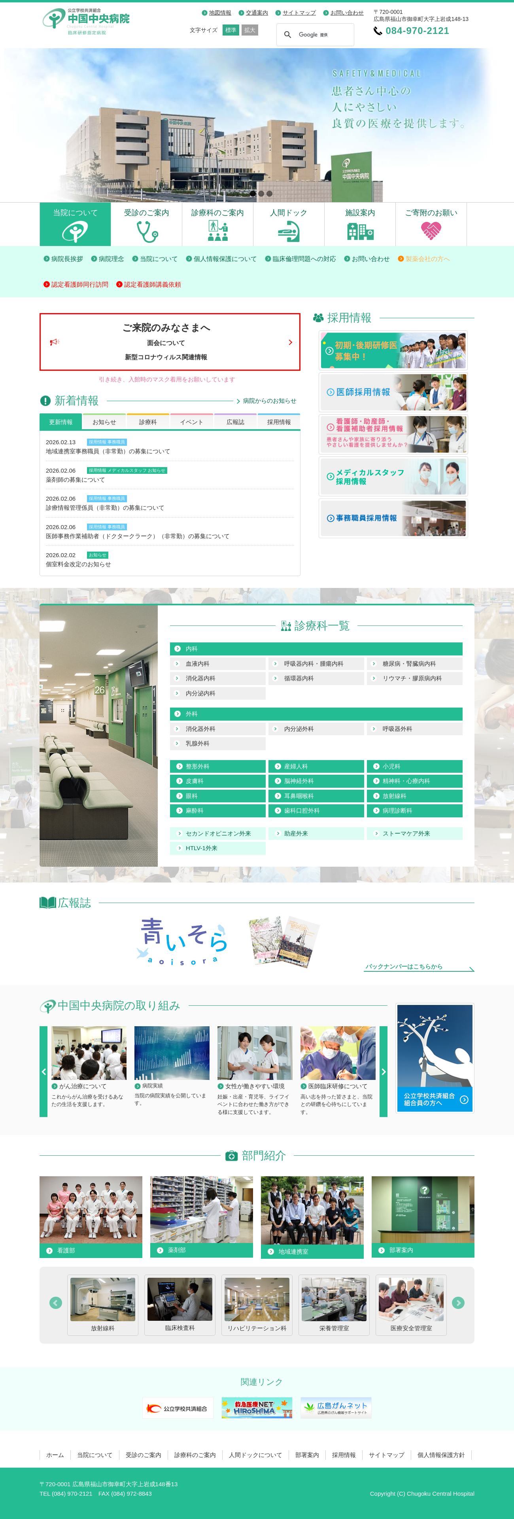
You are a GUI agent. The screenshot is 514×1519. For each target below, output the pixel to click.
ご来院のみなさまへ (166, 341)
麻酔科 (195, 810)
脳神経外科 (299, 780)
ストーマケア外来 (406, 833)
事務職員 (116, 441)
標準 (230, 30)
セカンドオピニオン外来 (218, 833)
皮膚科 (195, 780)
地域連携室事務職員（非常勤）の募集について (108, 451)
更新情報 (61, 422)
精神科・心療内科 (406, 780)
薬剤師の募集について (75, 479)
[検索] (314, 34)
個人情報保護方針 (441, 1454)
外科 (192, 713)
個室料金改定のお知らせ (78, 564)
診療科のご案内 (217, 212)
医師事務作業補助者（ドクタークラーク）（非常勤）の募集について (138, 536)
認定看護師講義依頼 (152, 284)
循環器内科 (299, 678)
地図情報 (220, 12)
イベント (192, 422)
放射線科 (394, 795)
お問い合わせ (347, 12)
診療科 (148, 422)
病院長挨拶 (67, 258)
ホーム (55, 1454)
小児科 (392, 766)
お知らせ (104, 422)
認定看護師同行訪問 (79, 284)
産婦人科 (296, 766)
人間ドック (289, 212)
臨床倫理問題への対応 (304, 258)
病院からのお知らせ (270, 400)
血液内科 (198, 663)
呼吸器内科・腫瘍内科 (314, 663)
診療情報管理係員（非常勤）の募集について (105, 507)
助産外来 (296, 833)
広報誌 (235, 422)
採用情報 (279, 422)
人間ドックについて (255, 1454)
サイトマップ (299, 12)
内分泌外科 (299, 728)
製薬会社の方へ (428, 258)
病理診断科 (397, 810)
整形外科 (198, 766)
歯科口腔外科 (302, 810)
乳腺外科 (198, 743)
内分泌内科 (200, 693)
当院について (75, 212)
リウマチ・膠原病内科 (412, 678)
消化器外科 (200, 728)
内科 (192, 648)
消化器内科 (200, 678)
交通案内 (257, 12)
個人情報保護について (225, 258)
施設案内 (360, 212)
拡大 (249, 30)
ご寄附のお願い (431, 212)
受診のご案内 (146, 212)
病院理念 (111, 258)
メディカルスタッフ (127, 470)
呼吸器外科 (397, 728)
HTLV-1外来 (201, 848)
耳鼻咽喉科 (299, 795)
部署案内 (307, 1454)
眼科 (192, 795)
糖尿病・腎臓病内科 (409, 663)
